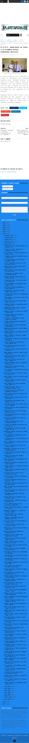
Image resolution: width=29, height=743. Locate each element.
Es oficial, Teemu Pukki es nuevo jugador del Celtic (14, 318)
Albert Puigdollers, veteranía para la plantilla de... (15, 442)
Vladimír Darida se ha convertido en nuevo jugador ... (15, 604)
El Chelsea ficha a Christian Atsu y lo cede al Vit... (16, 246)
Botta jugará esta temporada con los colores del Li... (15, 435)
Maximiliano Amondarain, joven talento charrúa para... (15, 329)
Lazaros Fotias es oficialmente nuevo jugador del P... (15, 683)
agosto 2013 (8, 244)
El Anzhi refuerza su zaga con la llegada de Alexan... (14, 600)
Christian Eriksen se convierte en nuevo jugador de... (14, 360)
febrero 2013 (8, 697)
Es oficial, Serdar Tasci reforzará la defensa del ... (15, 349)
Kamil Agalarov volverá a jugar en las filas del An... (15, 353)
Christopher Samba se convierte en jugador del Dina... (14, 580)
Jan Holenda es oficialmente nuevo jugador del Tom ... (14, 401)
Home (2, 35)
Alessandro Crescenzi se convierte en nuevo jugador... (15, 463)
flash (21, 40)
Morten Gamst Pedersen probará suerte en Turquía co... (15, 545)
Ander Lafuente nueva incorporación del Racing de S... (16, 487)
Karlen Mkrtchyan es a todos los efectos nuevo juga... (13, 514)
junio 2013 (7, 688)
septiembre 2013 (9, 242)
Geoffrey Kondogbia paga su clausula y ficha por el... (15, 363)
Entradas (5, 186)
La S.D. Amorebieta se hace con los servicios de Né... (14, 263)
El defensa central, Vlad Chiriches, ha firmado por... (16, 439)
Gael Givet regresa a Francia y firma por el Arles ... (15, 373)
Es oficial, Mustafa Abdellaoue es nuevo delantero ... (14, 287)
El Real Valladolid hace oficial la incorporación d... (14, 642)
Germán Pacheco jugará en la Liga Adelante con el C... (14, 367)
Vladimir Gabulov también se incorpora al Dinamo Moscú (15, 576)
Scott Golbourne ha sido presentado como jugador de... (14, 384)
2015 (4, 229)
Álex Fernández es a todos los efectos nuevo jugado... (15, 635)
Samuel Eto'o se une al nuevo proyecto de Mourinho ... (15, 528)
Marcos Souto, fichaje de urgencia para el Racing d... (16, 624)
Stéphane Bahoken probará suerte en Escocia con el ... (14, 277)
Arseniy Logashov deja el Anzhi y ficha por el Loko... (14, 542)
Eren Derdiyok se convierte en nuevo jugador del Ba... (15, 428)
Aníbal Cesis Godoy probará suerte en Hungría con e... (15, 611)
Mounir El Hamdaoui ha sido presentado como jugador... (15, 597)
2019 (4, 223)
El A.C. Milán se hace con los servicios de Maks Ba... (13, 504)
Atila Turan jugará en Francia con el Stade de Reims (15, 490)
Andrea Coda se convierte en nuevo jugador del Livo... (14, 291)
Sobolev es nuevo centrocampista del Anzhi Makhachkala (15, 593)
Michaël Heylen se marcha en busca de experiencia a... (15, 470)
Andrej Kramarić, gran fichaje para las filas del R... (14, 270)
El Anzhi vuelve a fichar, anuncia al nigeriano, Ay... (15, 648)
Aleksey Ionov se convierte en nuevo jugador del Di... (15, 538)
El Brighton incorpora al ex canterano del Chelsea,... (15, 552)
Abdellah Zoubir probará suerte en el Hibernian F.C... (15, 397)
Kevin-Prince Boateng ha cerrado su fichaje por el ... (14, 418)
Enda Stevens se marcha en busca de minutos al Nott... (14, 587)
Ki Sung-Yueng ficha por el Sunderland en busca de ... (15, 294)
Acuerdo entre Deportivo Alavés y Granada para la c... (14, 456)
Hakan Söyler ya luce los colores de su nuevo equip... (16, 377)
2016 (4, 227)
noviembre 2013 (9, 237)
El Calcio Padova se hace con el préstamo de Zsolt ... (13, 422)
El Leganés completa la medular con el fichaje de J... (15, 257)
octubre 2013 (8, 240)
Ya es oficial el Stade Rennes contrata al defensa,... (16, 370)
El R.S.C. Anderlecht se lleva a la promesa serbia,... (14, 446)
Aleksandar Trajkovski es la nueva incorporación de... (14, 449)
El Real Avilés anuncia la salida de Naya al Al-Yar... (15, 322)
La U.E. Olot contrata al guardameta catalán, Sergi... (15, 590)
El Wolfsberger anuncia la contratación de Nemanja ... (16, 339)
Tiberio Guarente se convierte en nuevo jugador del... (14, 342)
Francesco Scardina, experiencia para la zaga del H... (15, 305)
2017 (4, 225)
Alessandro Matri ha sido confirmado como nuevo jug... (15, 411)
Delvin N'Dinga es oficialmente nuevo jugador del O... (15, 284)
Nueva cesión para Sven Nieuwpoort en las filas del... (15, 459)
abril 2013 (7, 693)
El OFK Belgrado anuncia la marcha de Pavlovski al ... (15, 415)
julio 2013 (7, 686)
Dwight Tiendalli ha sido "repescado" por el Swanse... (15, 659)
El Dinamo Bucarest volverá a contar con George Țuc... (15, 617)
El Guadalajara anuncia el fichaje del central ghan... (15, 559)
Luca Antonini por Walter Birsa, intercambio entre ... (13, 274)
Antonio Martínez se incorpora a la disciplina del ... (14, 497)
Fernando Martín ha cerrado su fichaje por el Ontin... (15, 556)
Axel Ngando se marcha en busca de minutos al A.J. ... (14, 494)
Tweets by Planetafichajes (8, 172)
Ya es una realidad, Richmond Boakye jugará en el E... (15, 669)
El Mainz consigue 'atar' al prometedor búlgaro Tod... (12, 387)
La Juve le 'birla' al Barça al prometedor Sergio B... (13, 250)
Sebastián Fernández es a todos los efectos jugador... (14, 511)
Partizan (3, 41)
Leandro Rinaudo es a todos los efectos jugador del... (16, 466)
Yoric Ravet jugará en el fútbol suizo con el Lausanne (15, 404)
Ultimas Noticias (12, 41)
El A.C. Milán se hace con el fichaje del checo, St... (15, 679)
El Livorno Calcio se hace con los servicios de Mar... (14, 525)
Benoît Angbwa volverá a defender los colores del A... (15, 394)
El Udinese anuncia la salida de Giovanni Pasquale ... (13, 315)
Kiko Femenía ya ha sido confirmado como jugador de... (14, 655)
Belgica (16, 40)
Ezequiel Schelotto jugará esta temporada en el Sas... (13, 535)
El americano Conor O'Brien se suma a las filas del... (15, 281)
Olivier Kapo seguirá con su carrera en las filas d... (16, 621)
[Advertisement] (14, 14)
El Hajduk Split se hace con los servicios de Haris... (13, 473)
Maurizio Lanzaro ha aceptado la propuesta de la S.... (13, 532)
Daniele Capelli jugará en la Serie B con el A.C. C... (15, 676)
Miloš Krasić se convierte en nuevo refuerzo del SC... (14, 346)
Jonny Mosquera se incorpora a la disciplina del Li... (14, 573)
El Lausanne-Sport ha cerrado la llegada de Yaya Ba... (13, 391)
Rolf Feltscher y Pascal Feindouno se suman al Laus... (15, 253)
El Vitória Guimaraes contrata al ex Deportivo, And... (15, 480)
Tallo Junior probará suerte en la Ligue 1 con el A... (14, 607)
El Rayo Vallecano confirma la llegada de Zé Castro (15, 569)
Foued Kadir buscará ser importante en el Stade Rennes (15, 483)
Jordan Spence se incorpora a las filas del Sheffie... (16, 298)
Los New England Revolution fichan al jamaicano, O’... (15, 452)
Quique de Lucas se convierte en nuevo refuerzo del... (15, 311)
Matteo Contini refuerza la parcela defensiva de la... (14, 267)
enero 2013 (7, 699)
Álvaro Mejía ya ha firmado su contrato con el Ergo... (13, 566)
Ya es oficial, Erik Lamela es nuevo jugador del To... (15, 666)
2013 (4, 233)
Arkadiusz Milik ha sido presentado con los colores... (16, 408)
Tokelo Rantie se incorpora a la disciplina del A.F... (13, 628)
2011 (4, 704)
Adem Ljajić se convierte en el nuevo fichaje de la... (15, 662)
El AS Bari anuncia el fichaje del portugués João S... (14, 260)
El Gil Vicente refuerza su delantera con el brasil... (15, 477)
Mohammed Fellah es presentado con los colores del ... (15, 332)
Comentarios (6, 189)
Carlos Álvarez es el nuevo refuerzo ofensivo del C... (15, 631)
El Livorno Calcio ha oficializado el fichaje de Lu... (15, 521)
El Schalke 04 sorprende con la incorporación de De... (13, 672)
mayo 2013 (7, 691)
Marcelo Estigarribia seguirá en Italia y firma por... (16, 507)
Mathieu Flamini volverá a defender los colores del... (14, 549)
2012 (4, 702)
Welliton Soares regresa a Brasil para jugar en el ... (15, 614)
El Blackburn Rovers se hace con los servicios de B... (15, 645)
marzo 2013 (7, 695)
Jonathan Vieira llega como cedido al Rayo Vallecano (15, 356)
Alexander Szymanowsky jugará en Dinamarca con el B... (13, 518)
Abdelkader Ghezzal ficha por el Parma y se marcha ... (15, 432)
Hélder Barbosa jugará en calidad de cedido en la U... (15, 638)
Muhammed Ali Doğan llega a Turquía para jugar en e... (14, 308)
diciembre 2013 (9, 235)
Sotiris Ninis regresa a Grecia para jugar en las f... (15, 301)
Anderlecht (8, 40)
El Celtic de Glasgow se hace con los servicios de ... (15, 425)
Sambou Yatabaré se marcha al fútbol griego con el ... (15, 336)
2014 (4, 231)
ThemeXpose (10, 735)
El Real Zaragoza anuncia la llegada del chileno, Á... (15, 652)
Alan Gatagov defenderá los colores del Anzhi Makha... (16, 562)
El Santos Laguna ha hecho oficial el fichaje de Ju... (15, 380)
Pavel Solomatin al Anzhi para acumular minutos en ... (13, 583)
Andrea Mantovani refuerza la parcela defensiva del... (15, 501)
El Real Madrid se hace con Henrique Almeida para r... (15, 325)
